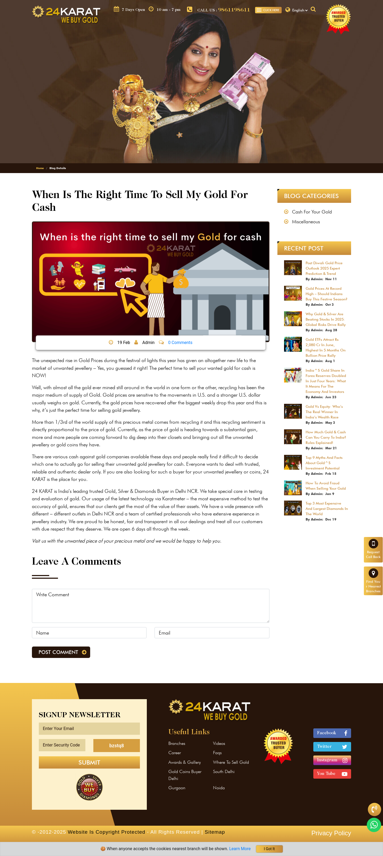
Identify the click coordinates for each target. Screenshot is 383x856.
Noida (219, 787)
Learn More (240, 848)
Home (40, 168)
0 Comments (180, 342)
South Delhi (224, 771)
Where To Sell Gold (231, 762)
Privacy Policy (331, 833)
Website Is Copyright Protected (106, 832)
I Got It (269, 849)
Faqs (217, 752)
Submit (89, 762)
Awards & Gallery (184, 762)
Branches (176, 743)
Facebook (332, 733)
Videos (219, 743)
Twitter (332, 747)
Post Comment (58, 652)
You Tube (332, 774)
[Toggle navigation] (259, 10)
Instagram (332, 760)
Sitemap (215, 832)
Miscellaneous (306, 221)
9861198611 (234, 10)
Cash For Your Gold (312, 212)
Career (174, 752)
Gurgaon (176, 787)
